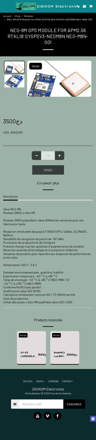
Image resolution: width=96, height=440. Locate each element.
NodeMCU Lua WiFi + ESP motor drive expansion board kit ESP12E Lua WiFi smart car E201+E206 (60, 354)
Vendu (48, 170)
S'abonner (74, 404)
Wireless (28, 16)
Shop (18, 16)
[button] (4, 6)
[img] (31, 339)
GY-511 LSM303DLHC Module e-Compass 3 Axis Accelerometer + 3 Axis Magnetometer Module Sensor (29, 354)
